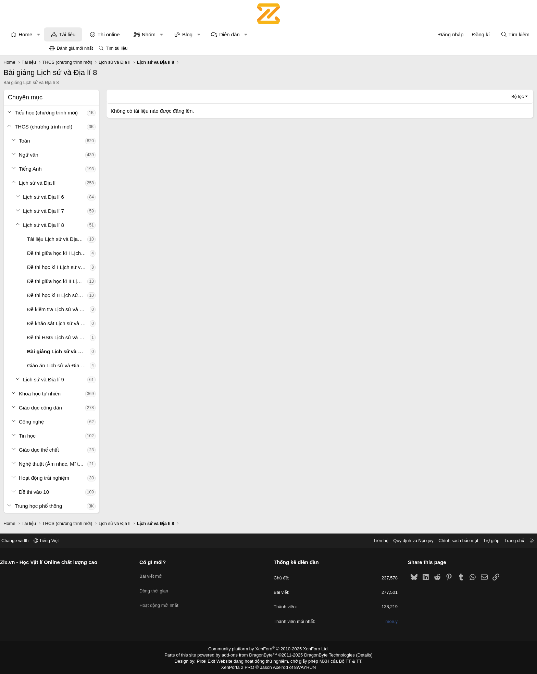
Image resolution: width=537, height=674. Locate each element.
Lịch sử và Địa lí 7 (89, 211)
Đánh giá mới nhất (75, 48)
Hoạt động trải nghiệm (90, 478)
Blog (233, 34)
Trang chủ (463, 540)
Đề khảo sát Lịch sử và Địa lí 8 (104, 323)
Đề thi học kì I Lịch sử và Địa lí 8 (104, 267)
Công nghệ (77, 422)
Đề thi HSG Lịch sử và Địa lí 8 (104, 337)
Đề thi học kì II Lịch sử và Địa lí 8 (103, 295)
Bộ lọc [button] (471, 96)
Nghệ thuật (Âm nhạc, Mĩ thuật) (99, 464)
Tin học (73, 436)
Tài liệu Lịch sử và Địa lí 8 (102, 239)
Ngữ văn (74, 155)
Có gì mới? (178, 562)
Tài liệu (113, 34)
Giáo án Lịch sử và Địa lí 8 (103, 365)
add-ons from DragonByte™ (250, 654)
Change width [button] (66, 540)
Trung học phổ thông (84, 506)
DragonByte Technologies (324, 654)
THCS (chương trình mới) (89, 127)
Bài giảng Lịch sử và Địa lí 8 (104, 351)
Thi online (154, 34)
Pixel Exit (210, 660)
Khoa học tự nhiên (86, 393)
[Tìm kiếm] (469, 34)
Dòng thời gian (179, 586)
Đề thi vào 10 (80, 492)
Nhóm (194, 34)
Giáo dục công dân (86, 407)
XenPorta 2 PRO (240, 665)
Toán (70, 141)
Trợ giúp (440, 540)
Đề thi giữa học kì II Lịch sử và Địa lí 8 (103, 281)
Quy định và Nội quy (362, 540)
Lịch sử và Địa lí (83, 183)
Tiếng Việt (97, 540)
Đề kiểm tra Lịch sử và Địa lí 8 (104, 309)
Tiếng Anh (76, 169)
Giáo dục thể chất (85, 450)
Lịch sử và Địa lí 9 (89, 379)
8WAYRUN (302, 665)
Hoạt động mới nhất (184, 598)
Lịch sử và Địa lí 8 (89, 225)
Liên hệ (330, 540)
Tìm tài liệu (116, 48)
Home (71, 34)
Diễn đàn (275, 34)
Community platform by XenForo (268, 648)
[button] (84, 34)
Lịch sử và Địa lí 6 (89, 197)
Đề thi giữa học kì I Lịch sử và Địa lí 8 (104, 253)
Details (357, 654)
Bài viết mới (176, 573)
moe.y (366, 621)
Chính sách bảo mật (407, 540)
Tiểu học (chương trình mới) (92, 112)
